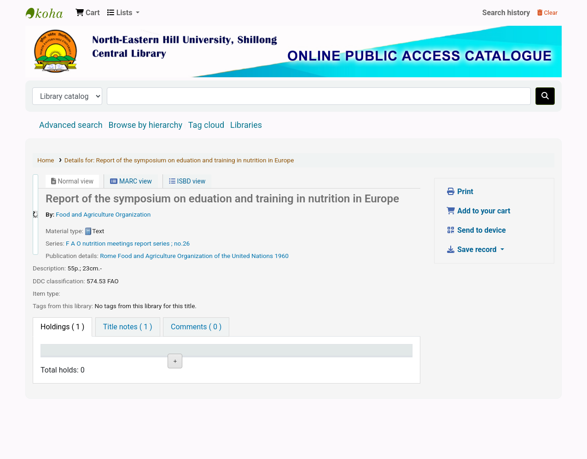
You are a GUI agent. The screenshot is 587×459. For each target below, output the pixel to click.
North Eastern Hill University (110, 394)
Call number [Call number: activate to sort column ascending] (197, 358)
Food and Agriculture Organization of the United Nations (195, 255)
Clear (547, 12)
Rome (108, 255)
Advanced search (71, 125)
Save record (472, 249)
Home (45, 160)
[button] (88, 13)
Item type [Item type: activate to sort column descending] (60, 363)
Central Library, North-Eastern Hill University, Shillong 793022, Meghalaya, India (49, 13)
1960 (281, 255)
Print (459, 191)
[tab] (127, 327)
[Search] (545, 96)
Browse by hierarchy (145, 125)
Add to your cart (478, 211)
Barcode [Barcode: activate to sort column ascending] (337, 363)
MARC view (130, 181)
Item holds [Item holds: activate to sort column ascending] (387, 363)
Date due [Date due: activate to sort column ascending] (292, 363)
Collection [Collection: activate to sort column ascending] (154, 363)
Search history (506, 12)
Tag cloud (206, 125)
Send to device (476, 230)
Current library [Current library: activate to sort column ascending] (104, 358)
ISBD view (187, 181)
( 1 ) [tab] (62, 326)
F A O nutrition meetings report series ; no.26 (128, 243)
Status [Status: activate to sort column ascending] (242, 363)
